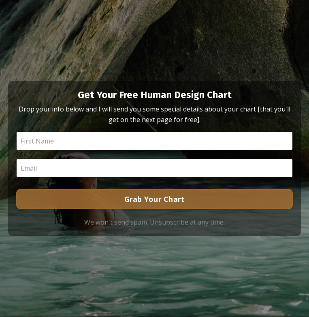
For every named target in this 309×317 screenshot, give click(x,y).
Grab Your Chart (154, 199)
